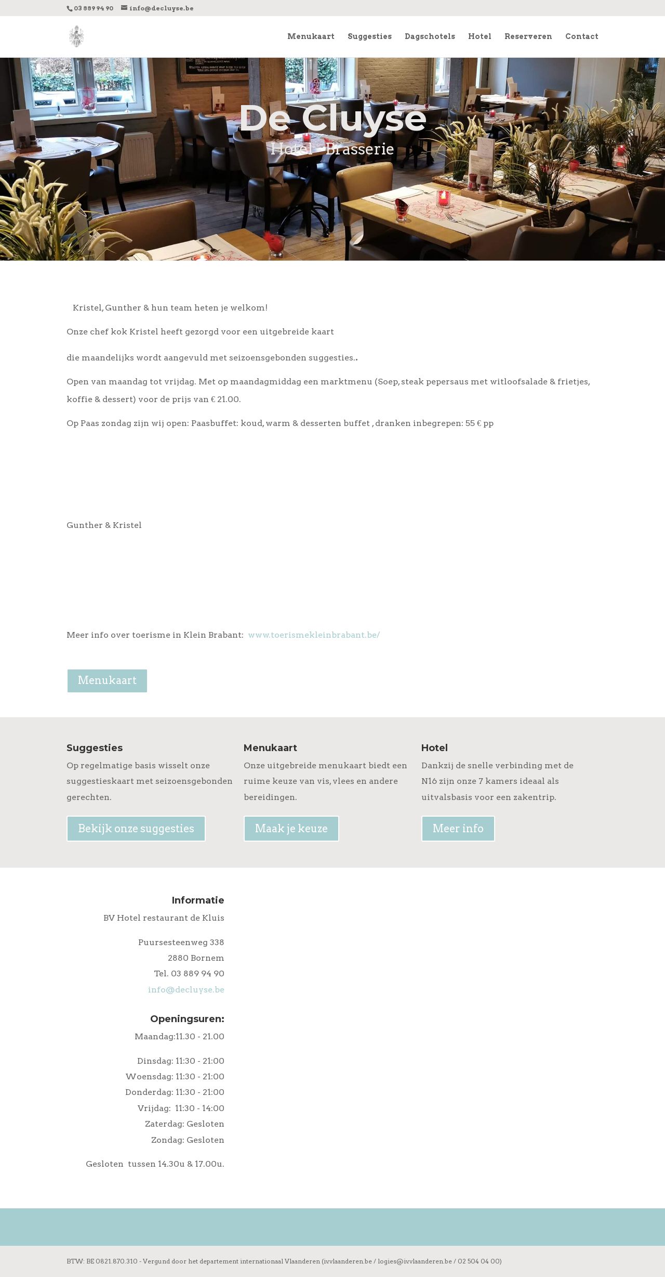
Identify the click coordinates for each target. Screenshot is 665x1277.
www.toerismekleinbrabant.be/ (314, 635)
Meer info (458, 828)
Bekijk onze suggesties (136, 828)
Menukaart (311, 37)
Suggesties (370, 37)
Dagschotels (430, 37)
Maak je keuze (291, 828)
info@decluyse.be (186, 990)
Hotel (479, 37)
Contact (581, 37)
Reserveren (528, 37)
